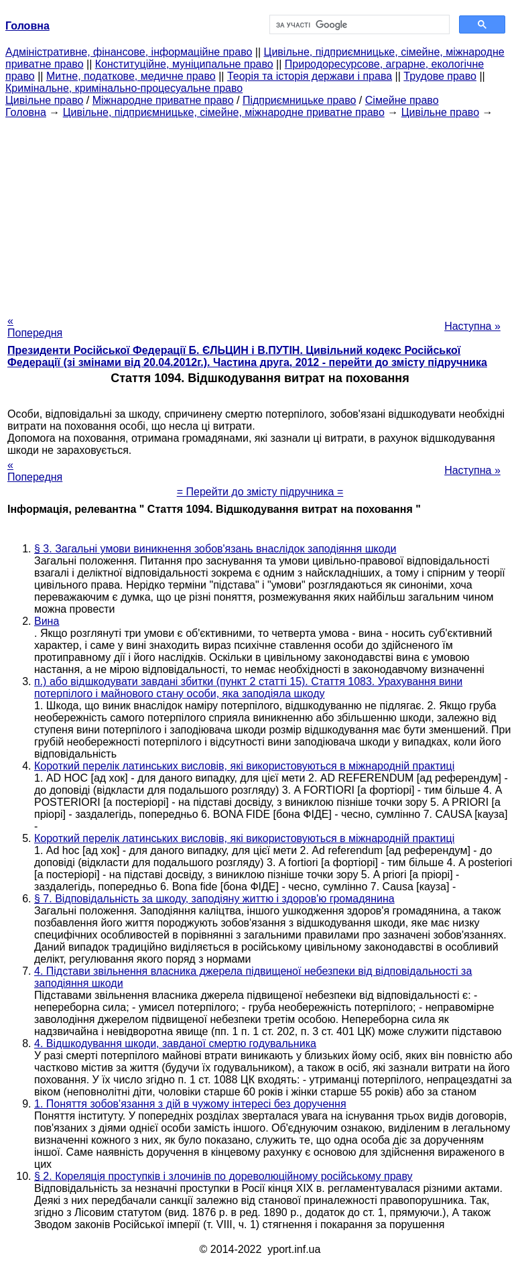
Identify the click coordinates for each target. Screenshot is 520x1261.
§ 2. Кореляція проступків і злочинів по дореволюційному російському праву (223, 1176)
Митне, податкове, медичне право (131, 76)
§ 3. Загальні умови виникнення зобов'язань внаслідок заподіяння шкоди (215, 548)
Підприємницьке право (299, 100)
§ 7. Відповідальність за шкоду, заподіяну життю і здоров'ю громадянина (214, 898)
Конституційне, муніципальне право (184, 64)
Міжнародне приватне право (163, 100)
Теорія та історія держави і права (309, 76)
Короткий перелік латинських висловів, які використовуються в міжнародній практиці (244, 766)
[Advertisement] (260, 212)
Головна (25, 112)
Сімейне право (402, 100)
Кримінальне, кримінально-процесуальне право (124, 88)
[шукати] (358, 25)
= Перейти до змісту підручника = (260, 491)
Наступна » (472, 326)
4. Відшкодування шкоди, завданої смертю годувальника (175, 1043)
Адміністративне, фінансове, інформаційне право (128, 52)
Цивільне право (44, 100)
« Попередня (34, 327)
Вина (46, 621)
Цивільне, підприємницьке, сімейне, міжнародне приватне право (224, 112)
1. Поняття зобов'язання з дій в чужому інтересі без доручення (190, 1103)
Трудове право (439, 76)
